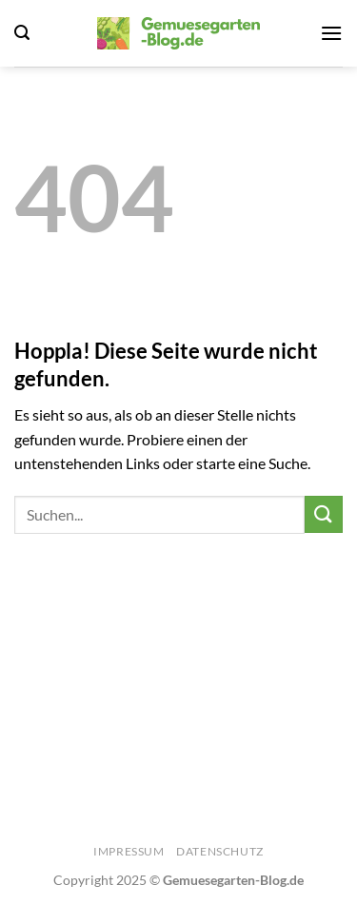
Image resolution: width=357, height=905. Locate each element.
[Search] (22, 32)
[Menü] (331, 33)
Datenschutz (220, 851)
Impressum (129, 851)
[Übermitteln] (324, 514)
